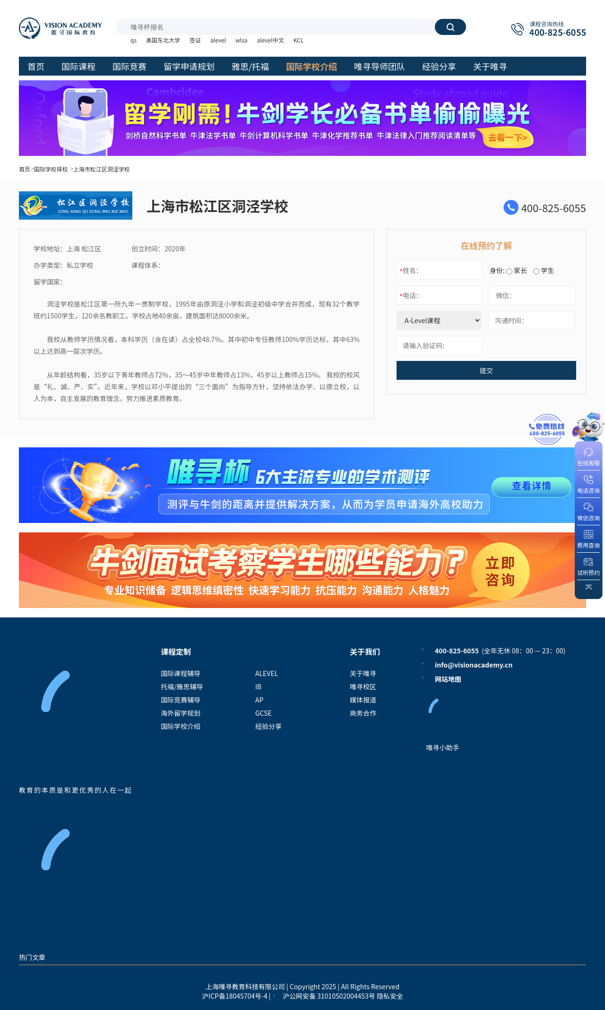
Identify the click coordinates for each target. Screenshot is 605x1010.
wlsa (241, 40)
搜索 (450, 27)
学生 (543, 270)
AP (259, 699)
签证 (195, 40)
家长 (516, 270)
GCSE (263, 713)
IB (258, 686)
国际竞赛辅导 (180, 699)
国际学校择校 (51, 169)
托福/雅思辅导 (182, 686)
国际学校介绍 (180, 726)
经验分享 (268, 726)
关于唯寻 (363, 673)
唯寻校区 (363, 686)
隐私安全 (390, 996)
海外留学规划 (180, 713)
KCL (299, 40)
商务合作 (363, 713)
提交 (486, 370)
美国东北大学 (163, 40)
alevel (218, 40)
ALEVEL (266, 673)
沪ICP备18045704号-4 (235, 996)
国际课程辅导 (180, 673)
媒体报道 (363, 699)
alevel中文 (270, 40)
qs (133, 40)
